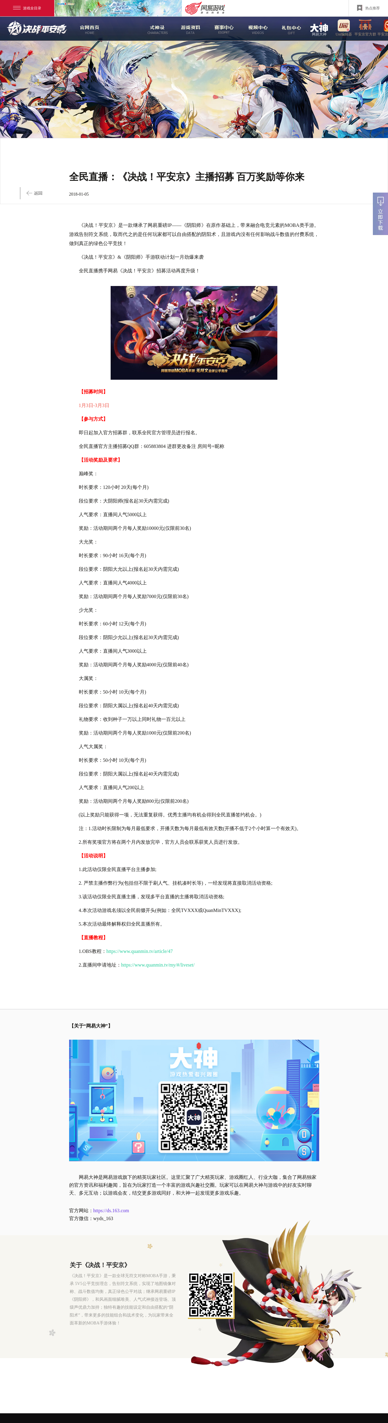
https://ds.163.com (111, 1210)
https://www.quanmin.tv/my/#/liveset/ (158, 964)
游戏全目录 (27, 8)
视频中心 (255, 29)
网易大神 (319, 28)
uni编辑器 (343, 28)
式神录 (154, 29)
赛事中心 (222, 29)
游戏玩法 (288, 29)
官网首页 (86, 29)
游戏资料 (187, 29)
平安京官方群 (365, 28)
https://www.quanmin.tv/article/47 (139, 951)
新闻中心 (120, 29)
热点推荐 (368, 8)
